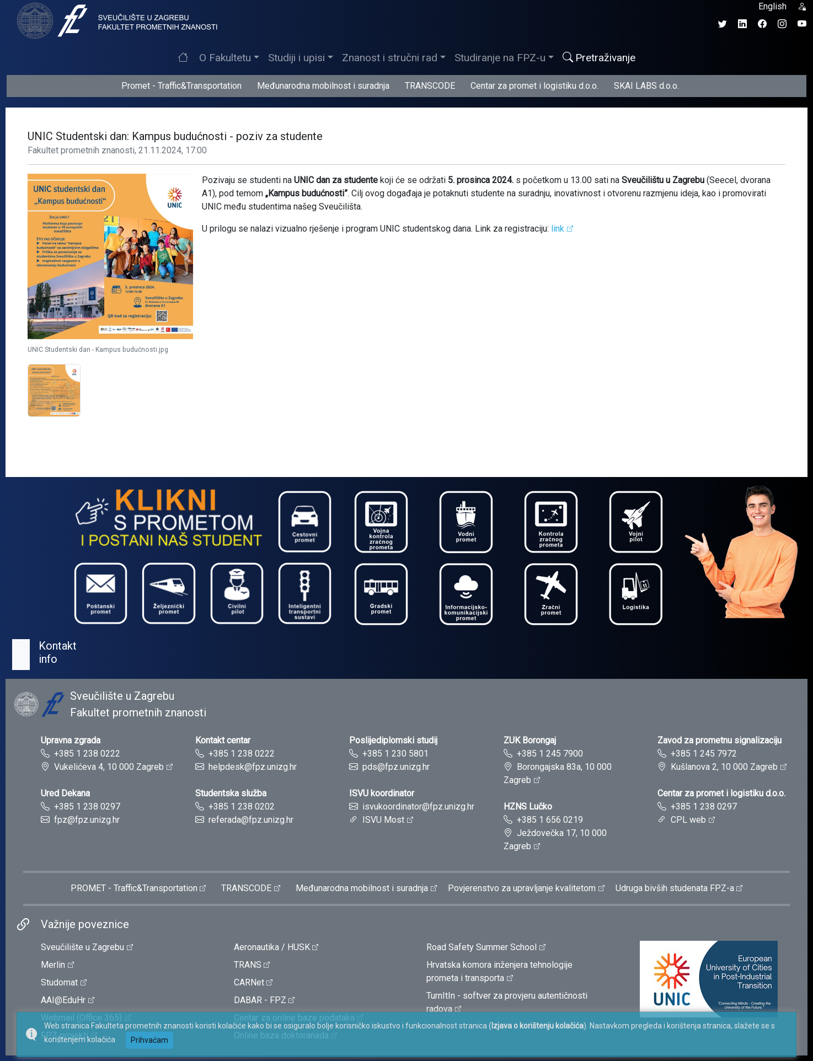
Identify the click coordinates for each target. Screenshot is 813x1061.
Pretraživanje (599, 57)
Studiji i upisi (296, 57)
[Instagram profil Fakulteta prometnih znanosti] (782, 24)
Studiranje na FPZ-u (499, 57)
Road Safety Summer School (481, 947)
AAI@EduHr (63, 1000)
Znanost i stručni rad (389, 57)
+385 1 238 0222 (87, 753)
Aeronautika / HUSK (272, 947)
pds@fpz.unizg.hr (396, 767)
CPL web (688, 819)
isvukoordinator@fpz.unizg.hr (418, 806)
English (772, 6)
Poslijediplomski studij (393, 740)
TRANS (247, 965)
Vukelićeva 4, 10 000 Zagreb (109, 767)
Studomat (59, 982)
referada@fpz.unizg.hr (250, 819)
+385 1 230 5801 (395, 753)
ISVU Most (383, 819)
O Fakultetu (225, 57)
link (557, 228)
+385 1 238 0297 (87, 806)
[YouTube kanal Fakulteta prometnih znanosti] (802, 24)
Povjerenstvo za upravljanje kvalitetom (522, 888)
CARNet (249, 982)
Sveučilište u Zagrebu (82, 947)
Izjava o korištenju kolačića (537, 1025)
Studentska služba (230, 793)
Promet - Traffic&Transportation (181, 86)
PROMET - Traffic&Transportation (134, 888)
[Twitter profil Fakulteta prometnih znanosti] (722, 24)
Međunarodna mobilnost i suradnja (323, 86)
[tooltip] (116, 20)
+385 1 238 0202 (241, 806)
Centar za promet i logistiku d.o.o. (534, 86)
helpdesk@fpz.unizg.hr (252, 767)
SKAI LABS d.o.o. (646, 86)
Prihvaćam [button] (149, 1040)
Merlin (53, 965)
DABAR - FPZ (260, 1000)
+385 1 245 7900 (550, 753)
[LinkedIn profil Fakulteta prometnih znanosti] (742, 24)
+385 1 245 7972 (704, 753)
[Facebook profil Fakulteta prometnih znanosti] (762, 24)
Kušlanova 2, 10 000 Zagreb (724, 767)
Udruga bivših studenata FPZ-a (675, 888)
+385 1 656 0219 (550, 819)
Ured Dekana (65, 793)
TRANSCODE (430, 86)
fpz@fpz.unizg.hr (87, 819)
